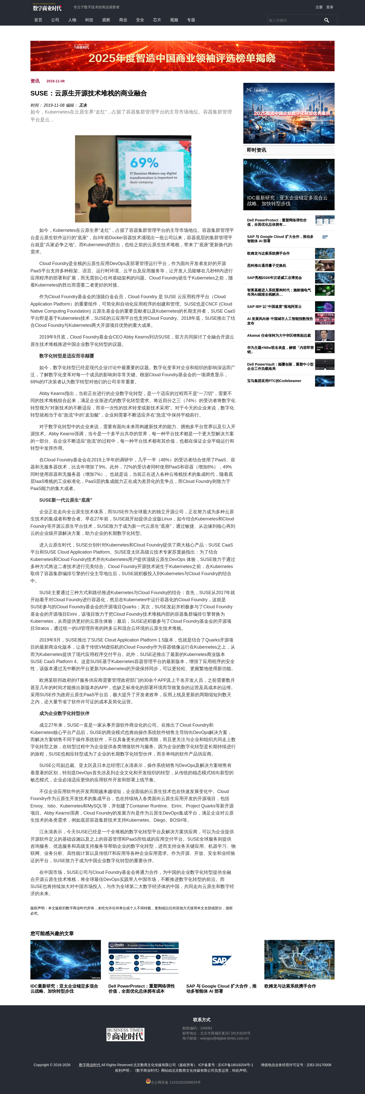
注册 (319, 7)
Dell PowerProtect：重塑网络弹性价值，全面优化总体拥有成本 (141, 989)
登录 (329, 7)
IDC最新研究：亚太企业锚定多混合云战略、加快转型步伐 (287, 200)
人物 (72, 20)
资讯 (35, 81)
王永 (83, 105)
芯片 (157, 20)
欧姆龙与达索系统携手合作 (268, 253)
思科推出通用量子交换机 (266, 265)
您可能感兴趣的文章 (52, 933)
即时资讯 (256, 150)
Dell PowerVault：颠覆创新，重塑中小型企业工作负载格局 (280, 366)
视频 (174, 20)
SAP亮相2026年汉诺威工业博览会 (274, 278)
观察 (106, 20)
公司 (55, 20)
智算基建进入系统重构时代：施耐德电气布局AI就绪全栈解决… (279, 292)
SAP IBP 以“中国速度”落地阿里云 (274, 307)
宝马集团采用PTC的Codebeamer (274, 381)
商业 (123, 20)
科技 (89, 20)
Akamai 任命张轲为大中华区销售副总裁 (279, 335)
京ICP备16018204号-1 (235, 1065)
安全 (140, 20)
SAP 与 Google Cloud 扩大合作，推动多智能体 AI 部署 (221, 989)
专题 (191, 20)
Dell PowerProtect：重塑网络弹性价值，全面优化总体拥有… (277, 222)
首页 (38, 20)
